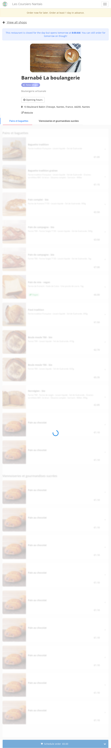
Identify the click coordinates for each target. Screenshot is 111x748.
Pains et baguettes (18, 121)
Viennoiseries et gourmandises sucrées (59, 121)
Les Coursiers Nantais (27, 4)
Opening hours (33, 99)
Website (27, 112)
